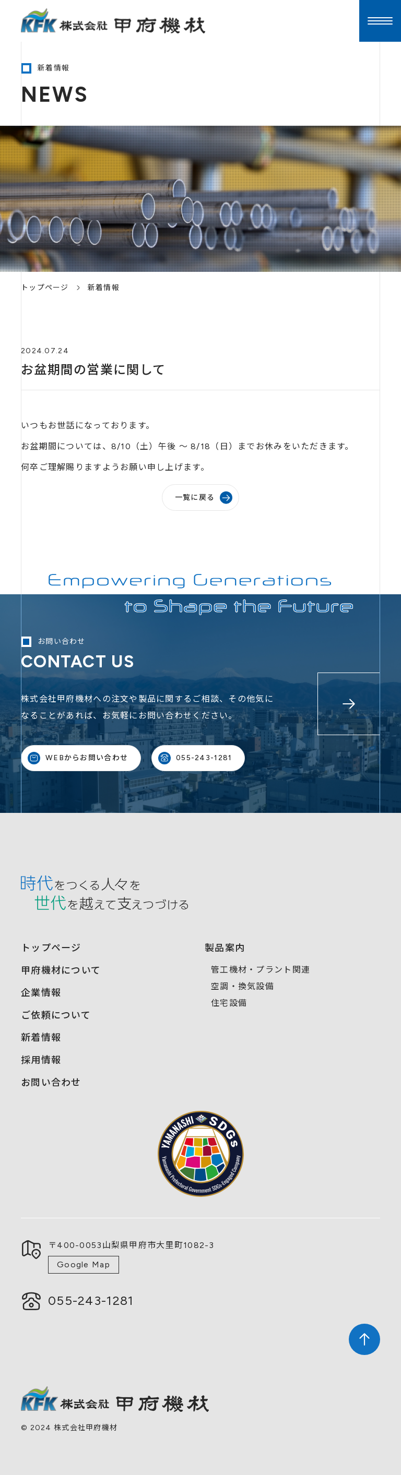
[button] (380, 21)
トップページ (45, 287)
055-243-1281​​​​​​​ (91, 1300)
